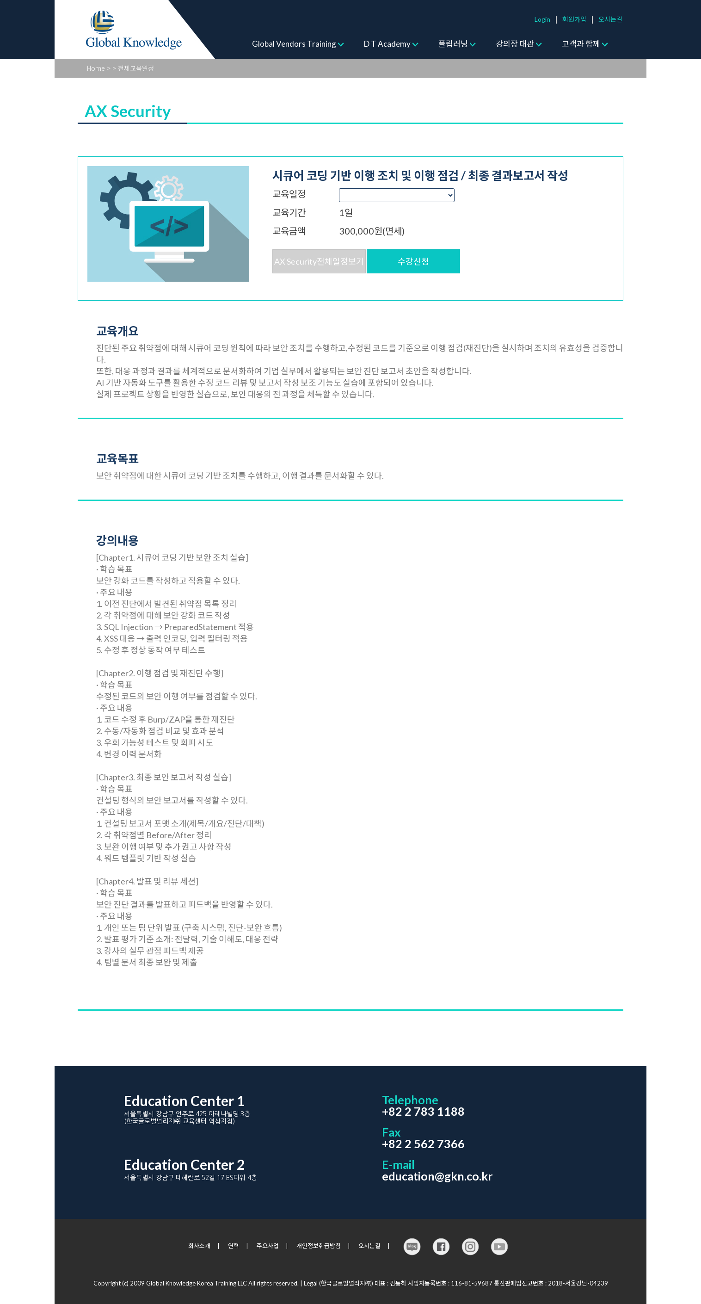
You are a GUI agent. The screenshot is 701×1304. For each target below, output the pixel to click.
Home (96, 68)
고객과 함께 (581, 44)
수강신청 (413, 261)
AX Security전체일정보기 (319, 261)
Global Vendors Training (294, 44)
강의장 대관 (515, 44)
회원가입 (574, 19)
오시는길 (610, 19)
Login (542, 19)
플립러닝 (453, 44)
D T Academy (387, 44)
